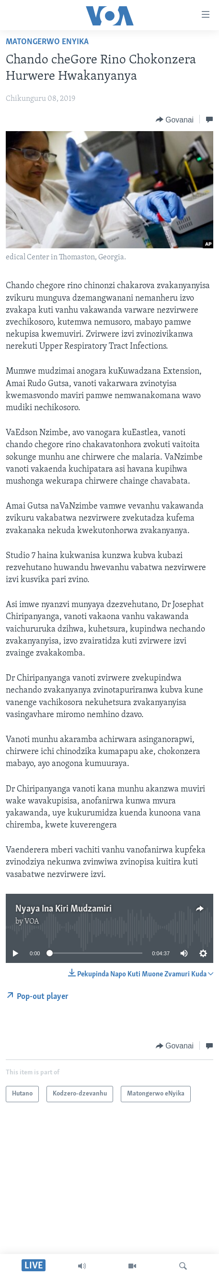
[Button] (175, 119)
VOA (31, 921)
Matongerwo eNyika (47, 42)
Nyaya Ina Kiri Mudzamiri (63, 909)
